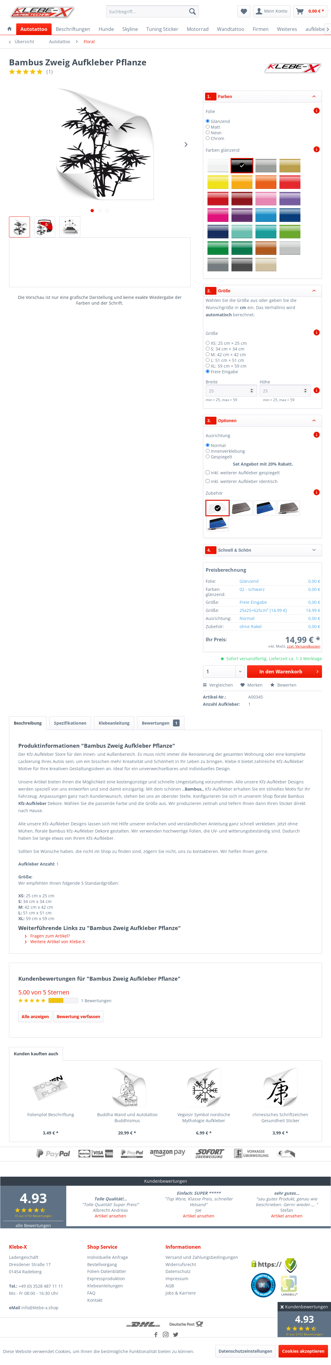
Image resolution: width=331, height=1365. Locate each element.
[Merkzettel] (243, 11)
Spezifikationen (70, 723)
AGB (170, 1286)
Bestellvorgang (102, 1264)
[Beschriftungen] (73, 29)
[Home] (9, 29)
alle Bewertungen (33, 1225)
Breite (231, 388)
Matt (215, 127)
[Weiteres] (287, 29)
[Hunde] (106, 29)
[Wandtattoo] (231, 29)
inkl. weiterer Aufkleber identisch (244, 481)
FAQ (91, 1293)
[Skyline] (130, 29)
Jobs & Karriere (181, 1293)
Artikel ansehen (110, 1216)
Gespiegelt (221, 457)
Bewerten (283, 685)
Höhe (285, 388)
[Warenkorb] (310, 11)
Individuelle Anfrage (107, 1257)
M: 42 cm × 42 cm (228, 354)
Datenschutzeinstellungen (245, 1351)
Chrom (217, 138)
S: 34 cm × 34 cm (227, 349)
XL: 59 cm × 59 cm (228, 366)
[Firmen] (261, 29)
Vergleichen (218, 685)
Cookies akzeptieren (303, 1351)
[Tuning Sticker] (162, 29)
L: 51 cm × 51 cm (227, 360)
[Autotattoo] (34, 29)
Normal (218, 445)
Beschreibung (28, 723)
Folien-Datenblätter (106, 1271)
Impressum (177, 1278)
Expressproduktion (106, 1278)
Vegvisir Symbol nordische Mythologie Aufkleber (203, 1117)
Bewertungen (161, 723)
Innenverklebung (228, 451)
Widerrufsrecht (181, 1264)
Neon (216, 133)
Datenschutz (178, 1271)
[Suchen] (192, 11)
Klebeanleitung (114, 723)
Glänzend (220, 121)
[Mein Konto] (272, 11)
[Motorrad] (198, 29)
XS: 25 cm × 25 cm (229, 343)
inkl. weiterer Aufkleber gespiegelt (245, 472)
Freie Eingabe (224, 371)
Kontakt (95, 1300)
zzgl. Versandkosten (303, 646)
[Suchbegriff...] (152, 11)
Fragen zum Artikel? (47, 936)
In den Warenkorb (288, 671)
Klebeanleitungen (105, 1286)
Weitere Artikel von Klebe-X (55, 941)
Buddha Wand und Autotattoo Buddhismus (127, 1117)
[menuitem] (152, 11)
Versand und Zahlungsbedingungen (202, 1257)
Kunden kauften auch (36, 1054)
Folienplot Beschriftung (50, 1114)
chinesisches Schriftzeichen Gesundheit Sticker (280, 1117)
